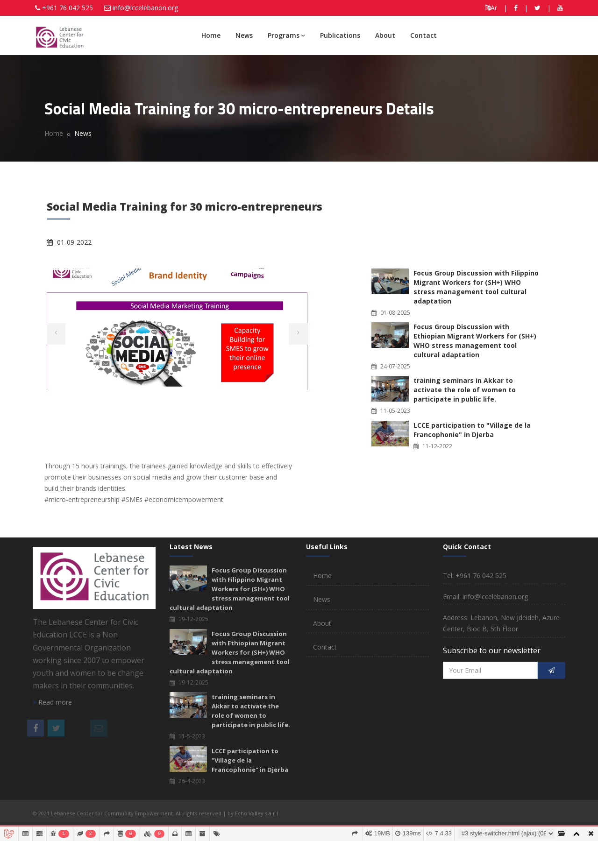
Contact (423, 35)
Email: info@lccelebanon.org (485, 596)
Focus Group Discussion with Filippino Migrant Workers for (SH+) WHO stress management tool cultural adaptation (476, 287)
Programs (286, 35)
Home (211, 35)
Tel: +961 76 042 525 (474, 575)
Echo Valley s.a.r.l (256, 813)
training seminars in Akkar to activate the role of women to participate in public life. (464, 389)
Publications (340, 35)
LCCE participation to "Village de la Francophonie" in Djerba (472, 430)
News (244, 35)
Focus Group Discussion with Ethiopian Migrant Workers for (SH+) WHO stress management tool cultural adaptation (474, 340)
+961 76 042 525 (67, 7)
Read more (52, 702)
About (385, 35)
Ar (491, 7)
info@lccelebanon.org (145, 7)
